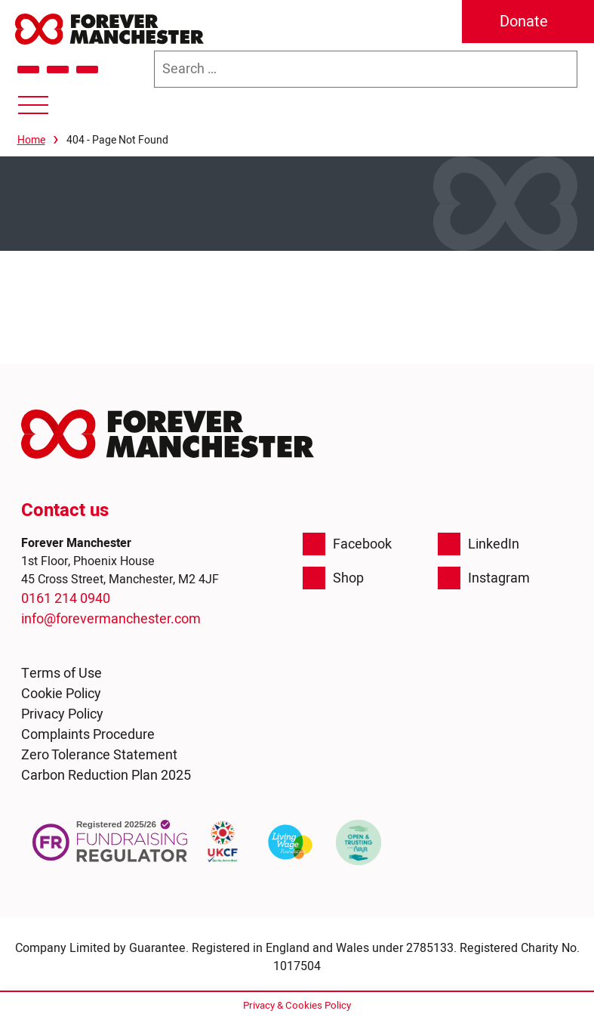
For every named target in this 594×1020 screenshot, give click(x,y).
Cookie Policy (61, 694)
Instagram (484, 578)
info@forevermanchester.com (111, 619)
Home (31, 140)
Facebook (347, 544)
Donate (524, 21)
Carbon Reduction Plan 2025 (106, 775)
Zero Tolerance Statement (99, 755)
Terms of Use (61, 673)
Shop (333, 578)
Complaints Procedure (88, 735)
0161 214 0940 (65, 599)
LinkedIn (478, 544)
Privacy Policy (62, 714)
